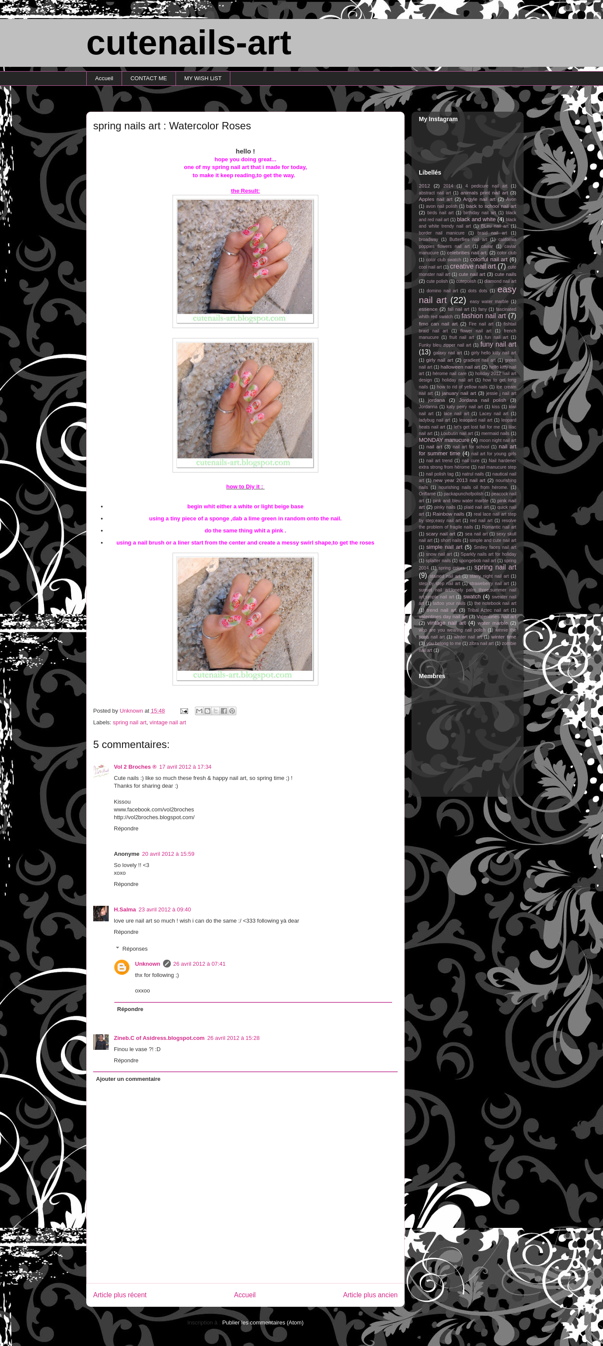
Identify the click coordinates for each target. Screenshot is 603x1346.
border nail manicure (442, 233)
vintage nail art (168, 722)
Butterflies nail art (468, 239)
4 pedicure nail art (486, 186)
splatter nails (438, 560)
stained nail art (445, 576)
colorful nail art (489, 259)
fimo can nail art (438, 323)
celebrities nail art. (467, 252)
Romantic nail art (499, 527)
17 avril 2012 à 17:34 (185, 767)
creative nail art (473, 266)
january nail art (459, 393)
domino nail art (442, 290)
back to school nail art (491, 206)
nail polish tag (440, 474)
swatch (472, 596)
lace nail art (456, 413)
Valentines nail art (496, 616)
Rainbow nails (448, 513)
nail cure (471, 460)
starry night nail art (489, 576)
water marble (492, 623)
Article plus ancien (370, 1295)
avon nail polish (441, 206)
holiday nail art (457, 380)
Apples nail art (435, 199)
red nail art (481, 520)
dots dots (477, 290)
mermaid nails (495, 433)
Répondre (126, 828)
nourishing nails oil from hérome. (474, 487)
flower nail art (475, 331)
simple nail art (444, 547)
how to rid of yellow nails (462, 387)
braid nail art (492, 233)
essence (428, 309)
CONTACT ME (148, 78)
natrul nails (473, 474)
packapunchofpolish (464, 493)
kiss (496, 406)
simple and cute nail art (493, 540)
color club (506, 252)
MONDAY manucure (444, 440)
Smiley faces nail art (495, 547)
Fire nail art (481, 324)
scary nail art (440, 533)
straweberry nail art (489, 583)
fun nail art (497, 337)
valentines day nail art (443, 616)
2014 (448, 186)
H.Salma (125, 909)
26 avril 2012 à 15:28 (233, 1038)
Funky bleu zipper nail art (445, 345)
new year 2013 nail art (459, 480)
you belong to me (444, 643)
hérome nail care (450, 373)
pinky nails (444, 507)
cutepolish (466, 281)
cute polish (437, 281)
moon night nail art (497, 440)
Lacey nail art (493, 413)
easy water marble (489, 301)
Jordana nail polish (482, 400)
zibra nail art (481, 643)
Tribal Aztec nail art (488, 610)
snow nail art (439, 554)
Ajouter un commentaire (128, 1079)
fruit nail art (461, 337)
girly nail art (439, 360)
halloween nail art (460, 366)
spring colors (451, 568)
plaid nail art (476, 507)
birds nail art (440, 212)
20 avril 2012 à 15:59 (168, 854)
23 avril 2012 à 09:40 (164, 909)
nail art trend (439, 460)
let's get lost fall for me (477, 427)
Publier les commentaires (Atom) (263, 1322)
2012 (424, 185)
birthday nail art (480, 212)
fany (482, 309)
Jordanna (428, 406)
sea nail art (476, 534)
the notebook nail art (495, 603)
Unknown (147, 964)
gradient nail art (479, 360)
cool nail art (430, 267)
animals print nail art (484, 192)
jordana (436, 400)
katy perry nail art (465, 406)
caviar (487, 246)
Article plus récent (120, 1295)
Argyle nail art (479, 199)
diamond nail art (500, 281)
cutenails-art (189, 42)
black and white (476, 219)
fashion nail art (484, 315)
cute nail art (472, 274)
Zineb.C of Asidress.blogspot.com (159, 1038)
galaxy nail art (447, 353)
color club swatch (444, 259)
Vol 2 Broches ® (135, 767)
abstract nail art (435, 193)
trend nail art (442, 610)
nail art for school (471, 446)
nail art (434, 446)
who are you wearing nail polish (452, 630)
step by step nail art (439, 583)
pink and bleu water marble (461, 500)
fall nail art (458, 309)
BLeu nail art (495, 226)
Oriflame (427, 493)
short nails (451, 540)
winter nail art (468, 637)
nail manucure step (497, 467)
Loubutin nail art (457, 433)
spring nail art (130, 722)
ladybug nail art (434, 420)
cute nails (505, 274)
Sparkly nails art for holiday (488, 554)
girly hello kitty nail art (493, 353)
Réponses (135, 948)
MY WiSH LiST (202, 78)
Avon (511, 199)
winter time (503, 636)
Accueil (104, 78)
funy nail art (498, 344)
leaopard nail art (476, 420)
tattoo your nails (449, 603)
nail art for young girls (493, 453)
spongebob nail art (477, 560)
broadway (428, 239)
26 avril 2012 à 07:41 (199, 964)
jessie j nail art (501, 393)
